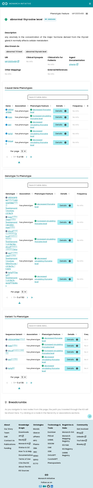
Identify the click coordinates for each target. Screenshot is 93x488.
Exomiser (52, 432)
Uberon (36, 433)
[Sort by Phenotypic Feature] (50, 105)
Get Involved (82, 429)
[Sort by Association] (27, 105)
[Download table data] (18, 162)
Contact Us (9, 440)
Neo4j (22, 440)
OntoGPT (52, 455)
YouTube (82, 440)
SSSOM (51, 443)
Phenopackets (54, 463)
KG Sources (24, 470)
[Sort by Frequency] (84, 105)
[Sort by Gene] (12, 105)
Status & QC (24, 447)
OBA (35, 448)
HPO (35, 440)
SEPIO (35, 460)
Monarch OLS (68, 432)
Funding (7, 448)
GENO (35, 456)
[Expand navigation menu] (90, 4)
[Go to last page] (30, 157)
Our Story (8, 429)
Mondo (36, 429)
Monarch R (24, 443)
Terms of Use (24, 459)
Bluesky (81, 444)
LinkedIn (81, 436)
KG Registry (67, 449)
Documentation (26, 455)
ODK (49, 451)
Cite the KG (24, 463)
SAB (6, 436)
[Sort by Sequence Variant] (23, 334)
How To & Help (25, 451)
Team (6, 433)
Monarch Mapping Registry (66, 438)
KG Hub (65, 445)
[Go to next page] (26, 157)
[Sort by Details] (64, 105)
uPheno (36, 436)
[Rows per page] (23, 151)
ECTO (35, 463)
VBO (35, 452)
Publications (9, 444)
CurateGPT (53, 459)
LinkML (50, 440)
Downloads (24, 432)
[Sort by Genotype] (16, 193)
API (21, 436)
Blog (80, 433)
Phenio (36, 444)
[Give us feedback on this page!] (89, 416)
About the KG (25, 466)
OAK (49, 447)
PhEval (51, 436)
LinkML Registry (66, 454)
